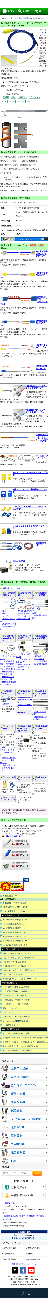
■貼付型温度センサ (9, 983)
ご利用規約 (14, 1264)
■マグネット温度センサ (11, 949)
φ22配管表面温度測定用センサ (15, 920)
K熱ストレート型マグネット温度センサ (18, 958)
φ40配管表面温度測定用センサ (15, 936)
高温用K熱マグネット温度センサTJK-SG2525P (21, 979)
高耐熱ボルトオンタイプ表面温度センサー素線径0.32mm (25, 1038)
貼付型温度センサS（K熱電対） (15, 996)
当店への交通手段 (9, 1259)
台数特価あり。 (9, 1203)
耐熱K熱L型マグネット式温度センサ (17, 966)
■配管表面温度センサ (10, 915)
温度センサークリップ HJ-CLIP (8, 798)
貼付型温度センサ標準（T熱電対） (17, 1004)
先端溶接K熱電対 (25, 611)
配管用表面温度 (40, 664)
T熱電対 (5, 704)
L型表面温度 (39, 659)
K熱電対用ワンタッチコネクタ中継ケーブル (8, 760)
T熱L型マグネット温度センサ (14, 974)
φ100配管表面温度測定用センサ (15, 945)
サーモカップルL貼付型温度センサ (17, 1021)
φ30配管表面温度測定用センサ (15, 928)
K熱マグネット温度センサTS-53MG (17, 953)
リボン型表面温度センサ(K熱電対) (16, 987)
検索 (37, 1173)
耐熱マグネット (24, 664)
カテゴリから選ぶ (7, 18)
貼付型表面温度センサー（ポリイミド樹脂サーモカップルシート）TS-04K (23, 4)
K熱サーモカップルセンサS (14, 1008)
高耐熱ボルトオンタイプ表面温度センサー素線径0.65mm (25, 1042)
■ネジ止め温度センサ (10, 1029)
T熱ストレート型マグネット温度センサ (18, 970)
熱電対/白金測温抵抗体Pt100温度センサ (30, 18)
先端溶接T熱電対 (25, 614)
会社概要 (29, 1254)
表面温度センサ (40, 656)
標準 (4, 611)
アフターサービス (9, 1254)
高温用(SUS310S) (9, 624)
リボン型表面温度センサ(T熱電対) (16, 991)
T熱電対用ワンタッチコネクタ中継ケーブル (7, 767)
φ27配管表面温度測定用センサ (15, 924)
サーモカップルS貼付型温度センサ (16, 1017)
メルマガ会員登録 (9, 1248)
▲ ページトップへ (24, 1293)
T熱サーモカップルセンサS (13, 1012)
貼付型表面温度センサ (11, 1025)
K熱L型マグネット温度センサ (14, 962)
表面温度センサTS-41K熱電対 (14, 903)
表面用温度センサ (10, 896)
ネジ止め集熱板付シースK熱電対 (16, 1033)
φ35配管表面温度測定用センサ (15, 932)
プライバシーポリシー (29, 1264)
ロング (5, 616)
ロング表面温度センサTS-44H (14, 911)
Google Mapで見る (33, 1259)
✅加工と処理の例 (24, 778)
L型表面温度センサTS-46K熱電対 (16, 907)
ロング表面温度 (40, 661)
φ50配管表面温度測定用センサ (15, 941)
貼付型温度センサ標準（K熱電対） (17, 1000)
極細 (4, 614)
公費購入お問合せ (33, 1248)
